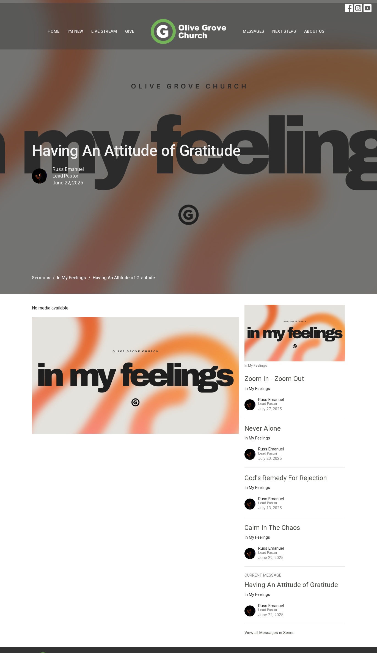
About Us (314, 31)
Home (53, 31)
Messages (253, 31)
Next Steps (284, 31)
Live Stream (104, 31)
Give (129, 31)
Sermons (41, 277)
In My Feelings (71, 277)
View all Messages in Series (269, 632)
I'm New (75, 31)
